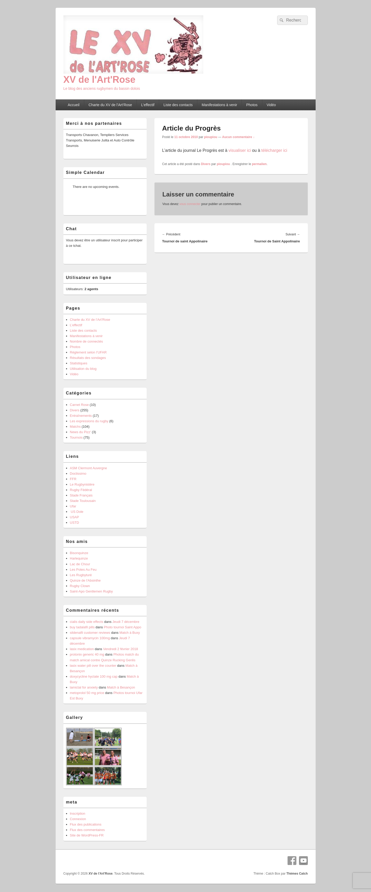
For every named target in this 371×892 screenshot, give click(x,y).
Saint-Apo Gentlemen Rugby (91, 591)
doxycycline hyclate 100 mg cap (94, 676)
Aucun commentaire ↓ (238, 137)
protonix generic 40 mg (87, 654)
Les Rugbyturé (81, 575)
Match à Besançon (121, 687)
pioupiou (210, 137)
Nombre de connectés (86, 341)
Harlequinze (79, 558)
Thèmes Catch (297, 873)
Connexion (78, 819)
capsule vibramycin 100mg (90, 638)
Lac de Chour (80, 564)
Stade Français (81, 495)
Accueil (73, 105)
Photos (252, 105)
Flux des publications (85, 824)
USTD (74, 523)
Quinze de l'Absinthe (85, 580)
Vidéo (271, 105)
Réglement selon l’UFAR (88, 352)
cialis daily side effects (86, 622)
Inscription (77, 813)
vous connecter (189, 204)
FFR (73, 479)
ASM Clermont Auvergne (88, 468)
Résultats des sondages (88, 358)
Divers (206, 164)
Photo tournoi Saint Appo (122, 627)
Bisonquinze (79, 553)
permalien (259, 164)
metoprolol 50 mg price (87, 693)
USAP (74, 517)
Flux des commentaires (87, 830)
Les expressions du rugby (89, 421)
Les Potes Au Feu (83, 569)
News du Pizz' (80, 432)
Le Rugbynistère (82, 484)
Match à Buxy (129, 633)
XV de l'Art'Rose (99, 79)
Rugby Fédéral (81, 490)
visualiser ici (240, 150)
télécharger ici (274, 150)
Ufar (73, 506)
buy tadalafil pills (82, 627)
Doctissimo (78, 473)
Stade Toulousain (83, 501)
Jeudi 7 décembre (125, 622)
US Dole (76, 512)
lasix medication (82, 649)
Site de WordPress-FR (87, 835)
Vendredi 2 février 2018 (120, 649)
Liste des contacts (178, 105)
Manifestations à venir (219, 105)
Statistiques (78, 363)
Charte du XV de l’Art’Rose (110, 105)
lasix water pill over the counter (93, 666)
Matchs (75, 426)
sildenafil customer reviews (90, 633)
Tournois (76, 437)
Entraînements (81, 416)
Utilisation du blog (83, 369)
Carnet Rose (79, 405)
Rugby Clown (80, 586)
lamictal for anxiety (84, 687)
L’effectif (147, 105)
